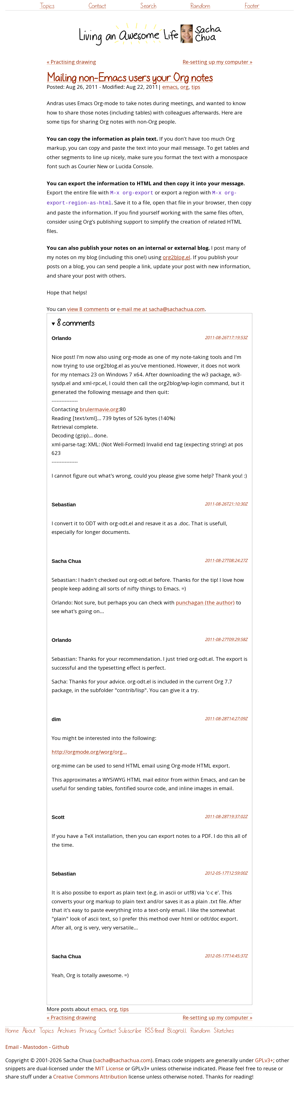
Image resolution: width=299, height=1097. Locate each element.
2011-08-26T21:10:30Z (226, 504)
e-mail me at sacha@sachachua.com (161, 309)
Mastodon (35, 1046)
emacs (170, 86)
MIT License (109, 1068)
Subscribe (129, 1031)
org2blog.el (176, 257)
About (29, 1031)
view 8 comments (88, 309)
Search (148, 6)
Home (12, 1031)
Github (60, 1046)
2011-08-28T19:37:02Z (226, 816)
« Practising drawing (71, 61)
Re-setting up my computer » (217, 61)
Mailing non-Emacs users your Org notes (130, 78)
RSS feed (154, 1031)
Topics (47, 6)
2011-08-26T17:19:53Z (226, 337)
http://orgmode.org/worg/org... (89, 751)
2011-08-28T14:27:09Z (226, 718)
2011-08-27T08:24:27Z (226, 560)
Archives (66, 1031)
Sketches (224, 1031)
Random (200, 6)
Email (12, 1046)
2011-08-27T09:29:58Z (226, 639)
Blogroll (177, 1031)
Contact (97, 6)
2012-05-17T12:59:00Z (226, 873)
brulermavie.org (99, 409)
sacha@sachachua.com (123, 1060)
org (184, 86)
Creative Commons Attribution (90, 1076)
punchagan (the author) (205, 602)
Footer (252, 6)
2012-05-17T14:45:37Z (226, 955)
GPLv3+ (264, 1060)
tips (195, 86)
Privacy (87, 1031)
